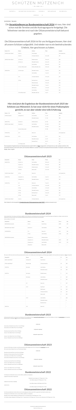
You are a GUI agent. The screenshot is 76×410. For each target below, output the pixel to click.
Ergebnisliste (43, 347)
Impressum (36, 15)
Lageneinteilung (61, 317)
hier (39, 146)
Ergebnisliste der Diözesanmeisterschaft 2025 (32, 202)
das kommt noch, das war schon (27, 11)
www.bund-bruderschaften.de (39, 317)
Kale (34, 408)
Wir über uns (63, 11)
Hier (16, 318)
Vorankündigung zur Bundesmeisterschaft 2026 (31, 24)
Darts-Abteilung (52, 11)
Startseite (12, 11)
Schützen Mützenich (38, 3)
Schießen (41, 11)
